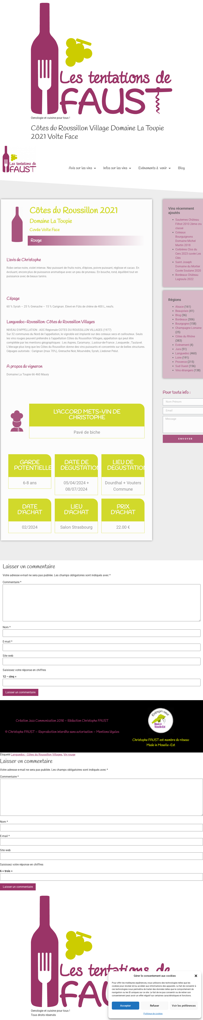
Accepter (125, 1005)
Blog (181, 168)
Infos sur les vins (117, 168)
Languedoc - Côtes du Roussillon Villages (36, 754)
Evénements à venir (154, 168)
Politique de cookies (153, 1013)
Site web (8, 655)
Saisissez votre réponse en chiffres (24, 670)
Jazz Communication (42, 721)
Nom (7, 627)
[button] (196, 976)
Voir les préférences (184, 1005)
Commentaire (12, 582)
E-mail (7, 641)
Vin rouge (69, 754)
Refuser (154, 1005)
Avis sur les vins (82, 168)
